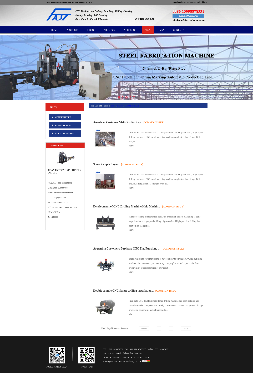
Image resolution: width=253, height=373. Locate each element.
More (131, 146)
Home (113, 106)
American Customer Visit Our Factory (117, 122)
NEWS (120, 106)
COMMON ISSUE (132, 106)
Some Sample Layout (106, 164)
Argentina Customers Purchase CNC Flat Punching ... (126, 248)
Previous (144, 328)
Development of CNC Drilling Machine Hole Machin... (126, 206)
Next (186, 328)
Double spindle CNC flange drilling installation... (123, 290)
